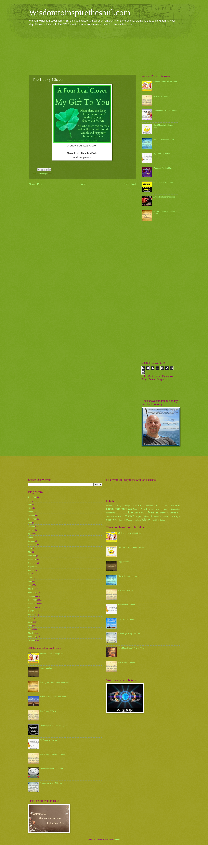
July (29, 500)
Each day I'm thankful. (162, 168)
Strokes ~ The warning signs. (165, 82)
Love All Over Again (126, 619)
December (32, 497)
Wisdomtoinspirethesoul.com (79, 12)
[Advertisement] (104, 50)
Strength (175, 516)
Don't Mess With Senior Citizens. (131, 547)
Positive (129, 516)
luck (146, 513)
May (30, 504)
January (31, 515)
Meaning (153, 512)
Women (156, 520)
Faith (130, 509)
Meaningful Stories (168, 513)
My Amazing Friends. (162, 154)
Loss (136, 512)
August (31, 530)
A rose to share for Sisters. (164, 197)
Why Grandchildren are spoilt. (52, 768)
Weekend (130, 520)
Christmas (149, 506)
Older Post (129, 184)
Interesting (110, 513)
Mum (178, 513)
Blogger (117, 839)
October (31, 607)
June (30, 548)
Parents (118, 516)
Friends (144, 509)
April (30, 508)
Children (137, 505)
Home (82, 184)
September (32, 567)
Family (136, 509)
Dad (157, 506)
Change (127, 506)
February (32, 556)
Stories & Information (162, 516)
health (151, 509)
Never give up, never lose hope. (53, 697)
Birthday (118, 506)
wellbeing (138, 520)
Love (141, 512)
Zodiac (162, 520)
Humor (157, 509)
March (30, 511)
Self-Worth (147, 516)
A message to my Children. (51, 783)
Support (110, 520)
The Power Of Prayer (48, 711)
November (32, 563)
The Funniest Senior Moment (165, 110)
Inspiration (175, 509)
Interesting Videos (122, 513)
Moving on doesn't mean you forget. (54, 682)
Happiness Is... (46, 668)
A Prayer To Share (160, 96)
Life (130, 512)
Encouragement (45, 173)
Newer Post (35, 184)
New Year (110, 516)
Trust (125, 520)
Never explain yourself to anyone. (54, 725)
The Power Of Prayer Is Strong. (53, 754)
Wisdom (147, 519)
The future (118, 520)
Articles (109, 506)
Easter (164, 506)
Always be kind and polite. (164, 139)
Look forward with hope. (163, 182)
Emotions (175, 505)
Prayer (138, 516)
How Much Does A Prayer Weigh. (131, 648)
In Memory (165, 509)
